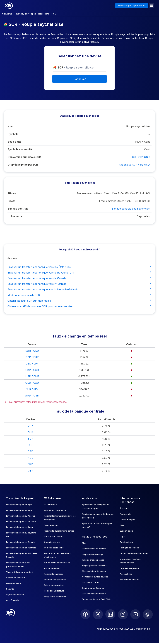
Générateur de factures (93, 588)
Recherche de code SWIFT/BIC (96, 599)
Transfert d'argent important (19, 572)
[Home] (9, 5)
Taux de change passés (93, 560)
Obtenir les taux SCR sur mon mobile (79, 300)
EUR (30, 438)
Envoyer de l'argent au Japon (19, 527)
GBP (30, 470)
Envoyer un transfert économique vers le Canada (79, 278)
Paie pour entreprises (54, 585)
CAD (30, 451)
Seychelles (143, 216)
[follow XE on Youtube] (135, 614)
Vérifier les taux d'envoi (55, 510)
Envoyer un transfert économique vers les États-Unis (79, 267)
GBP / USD (32, 370)
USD (30, 445)
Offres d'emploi (127, 519)
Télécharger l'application (131, 5)
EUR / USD (32, 350)
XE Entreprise (50, 505)
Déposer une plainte (129, 568)
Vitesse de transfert (15, 578)
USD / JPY (32, 363)
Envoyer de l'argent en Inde (19, 510)
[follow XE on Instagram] (123, 614)
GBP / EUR (32, 357)
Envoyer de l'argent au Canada (20, 542)
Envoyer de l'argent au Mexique (21, 521)
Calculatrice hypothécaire (94, 593)
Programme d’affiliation (55, 596)
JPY (30, 425)
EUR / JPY (32, 389)
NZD (30, 464)
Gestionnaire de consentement (134, 553)
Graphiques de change (92, 554)
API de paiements (52, 568)
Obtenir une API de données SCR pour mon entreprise (79, 306)
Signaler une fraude (15, 594)
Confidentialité (126, 542)
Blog (84, 543)
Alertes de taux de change (94, 571)
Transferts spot (51, 525)
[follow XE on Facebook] (85, 614)
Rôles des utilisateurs (54, 591)
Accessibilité (126, 574)
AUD (30, 457)
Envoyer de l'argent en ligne (19, 505)
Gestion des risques (53, 536)
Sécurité (10, 589)
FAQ (122, 525)
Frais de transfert (14, 583)
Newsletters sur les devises (95, 577)
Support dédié (126, 531)
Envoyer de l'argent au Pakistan (20, 516)
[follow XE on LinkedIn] (110, 614)
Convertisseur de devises (94, 549)
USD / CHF (32, 376)
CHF (30, 432)
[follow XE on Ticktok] (148, 614)
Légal (122, 536)
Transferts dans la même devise (59, 531)
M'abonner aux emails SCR (79, 295)
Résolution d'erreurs (129, 579)
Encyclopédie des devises (94, 565)
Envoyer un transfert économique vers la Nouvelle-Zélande (79, 289)
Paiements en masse (53, 574)
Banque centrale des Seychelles (131, 208)
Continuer (79, 79)
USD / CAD (32, 382)
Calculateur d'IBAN (90, 582)
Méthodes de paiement (55, 579)
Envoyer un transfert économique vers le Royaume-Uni (79, 272)
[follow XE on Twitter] (98, 614)
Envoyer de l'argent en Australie (21, 548)
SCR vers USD (141, 157)
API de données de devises (57, 563)
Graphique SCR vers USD (134, 164)
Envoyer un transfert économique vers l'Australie (79, 283)
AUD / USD (32, 395)
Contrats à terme (52, 542)
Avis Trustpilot (12, 600)
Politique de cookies (129, 548)
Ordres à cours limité (54, 548)
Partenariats (125, 514)
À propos (124, 508)
